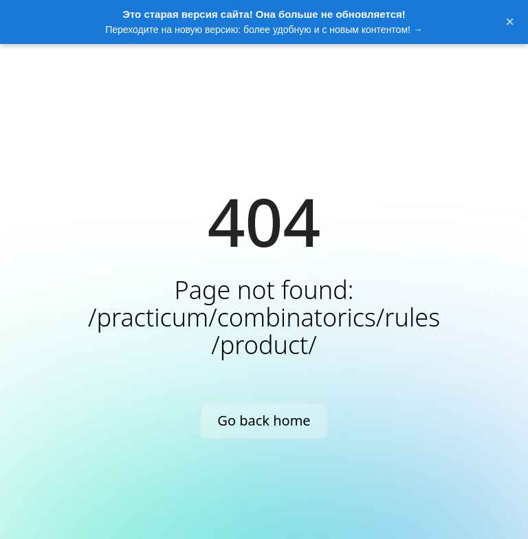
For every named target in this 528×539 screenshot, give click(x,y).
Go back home (263, 420)
